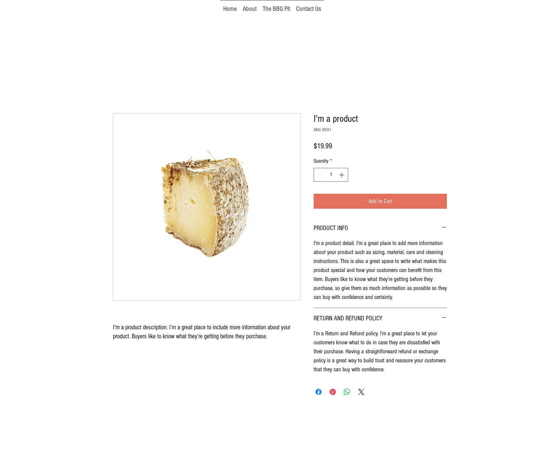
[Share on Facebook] (318, 391)
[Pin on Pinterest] (332, 391)
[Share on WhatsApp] (347, 391)
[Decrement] (319, 174)
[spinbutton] (331, 174)
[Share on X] (361, 391)
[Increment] (342, 174)
